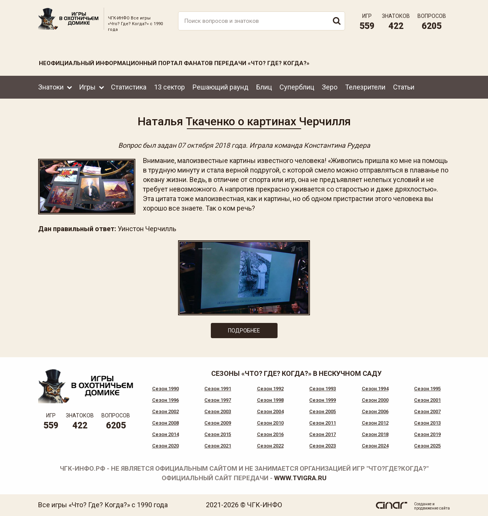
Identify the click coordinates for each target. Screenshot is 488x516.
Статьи (403, 87)
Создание (423, 504)
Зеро (329, 87)
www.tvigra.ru (300, 478)
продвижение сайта (432, 508)
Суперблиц (296, 87)
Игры (87, 87)
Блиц (264, 87)
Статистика (128, 87)
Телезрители (365, 87)
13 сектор (169, 87)
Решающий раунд (221, 87)
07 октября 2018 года (212, 145)
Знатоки (51, 87)
